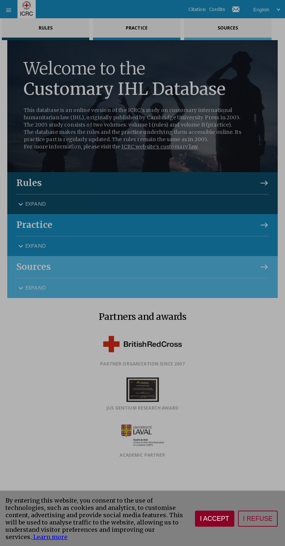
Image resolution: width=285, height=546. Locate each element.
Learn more (49, 537)
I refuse (258, 518)
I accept (214, 518)
